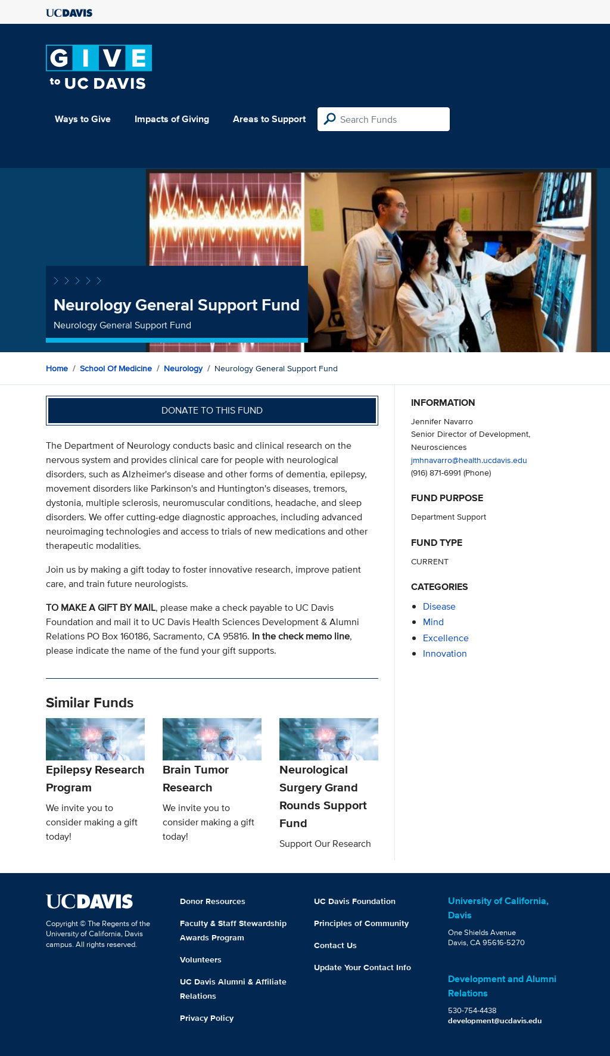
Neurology (183, 368)
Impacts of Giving (172, 119)
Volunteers (201, 959)
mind (433, 622)
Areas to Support (269, 119)
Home (57, 368)
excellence (446, 638)
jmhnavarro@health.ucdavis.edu (469, 460)
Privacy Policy (207, 1018)
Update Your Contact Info (362, 967)
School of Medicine (116, 368)
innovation (445, 653)
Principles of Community (361, 923)
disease (439, 606)
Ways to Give (83, 119)
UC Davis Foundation (355, 901)
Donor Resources (212, 901)
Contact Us (335, 945)
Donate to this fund (212, 410)
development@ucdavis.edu (495, 1020)
